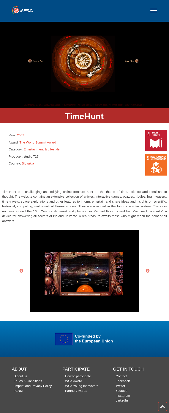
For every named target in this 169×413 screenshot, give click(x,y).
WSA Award (73, 381)
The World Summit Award (37, 142)
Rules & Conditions (28, 381)
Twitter (120, 386)
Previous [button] (21, 271)
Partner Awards (76, 390)
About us (20, 376)
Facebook (123, 381)
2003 (20, 135)
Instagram (123, 395)
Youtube (122, 390)
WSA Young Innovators (81, 386)
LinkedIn (122, 400)
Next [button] (147, 271)
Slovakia (28, 163)
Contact (121, 376)
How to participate (78, 376)
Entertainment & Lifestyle (42, 149)
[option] (84, 65)
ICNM (18, 390)
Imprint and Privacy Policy (33, 386)
